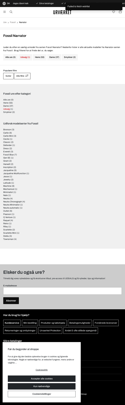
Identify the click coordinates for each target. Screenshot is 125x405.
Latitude (7, 183)
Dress (6, 148)
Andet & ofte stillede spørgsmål (81, 330)
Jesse (6, 176)
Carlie (6, 133)
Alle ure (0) (10, 57)
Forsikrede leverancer (106, 323)
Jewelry (6, 180)
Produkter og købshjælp (53, 323)
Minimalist (8, 192)
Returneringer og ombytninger (20, 330)
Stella (6, 236)
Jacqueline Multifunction (14, 173)
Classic (6, 142)
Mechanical (8, 189)
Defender (7, 145)
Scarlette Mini (9, 233)
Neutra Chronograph (12, 202)
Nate (5, 195)
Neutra (6, 198)
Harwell (6, 164)
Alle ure (6, 100)
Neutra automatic (11, 208)
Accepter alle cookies (42, 378)
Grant (5, 161)
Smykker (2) (70, 57)
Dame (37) (54, 57)
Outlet (6, 211)
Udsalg (6, 109)
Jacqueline (8, 170)
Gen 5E (6, 158)
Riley (5, 226)
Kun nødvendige (41, 386)
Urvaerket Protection (50, 330)
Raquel (6, 220)
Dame (6, 106)
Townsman (8, 239)
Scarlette (7, 230)
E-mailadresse (10, 286)
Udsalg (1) (25, 57)
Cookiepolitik (42, 370)
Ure (5, 22)
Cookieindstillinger (41, 394)
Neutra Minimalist (11, 205)
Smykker (7, 112)
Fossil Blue (8, 155)
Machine (7, 186)
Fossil (13, 22)
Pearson (7, 214)
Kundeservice (12, 323)
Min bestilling (30, 323)
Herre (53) (39, 57)
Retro (5, 223)
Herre (5, 103)
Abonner (11, 300)
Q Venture (7, 217)
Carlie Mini (8, 136)
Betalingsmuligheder (79, 323)
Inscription (8, 167)
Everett (6, 151)
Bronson (7, 129)
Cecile (6, 139)
